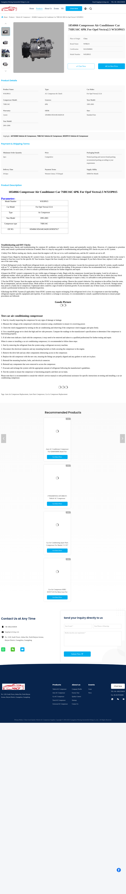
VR (62, 9)
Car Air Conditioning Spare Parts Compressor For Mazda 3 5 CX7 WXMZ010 (57, 545)
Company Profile (77, 689)
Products (39, 9)
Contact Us (75, 704)
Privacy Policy (18, 720)
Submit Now (77, 654)
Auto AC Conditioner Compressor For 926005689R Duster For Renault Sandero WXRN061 (57, 451)
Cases (90, 689)
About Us (48, 9)
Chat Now (74, 8)
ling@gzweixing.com (12, 632)
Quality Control (76, 696)
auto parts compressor (36, 394)
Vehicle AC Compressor (23, 17)
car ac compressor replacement (56, 394)
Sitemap (74, 700)
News (90, 693)
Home (32, 9)
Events (56, 9)
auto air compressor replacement (16, 394)
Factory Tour (75, 693)
